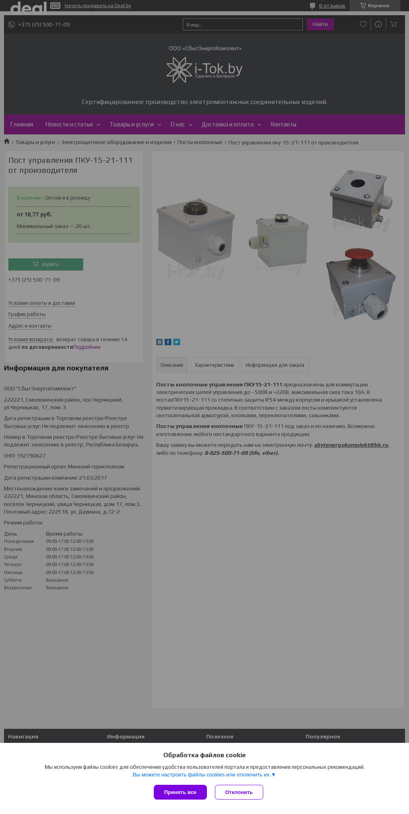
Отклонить (239, 792)
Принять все (180, 792)
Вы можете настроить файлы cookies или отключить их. (202, 775)
